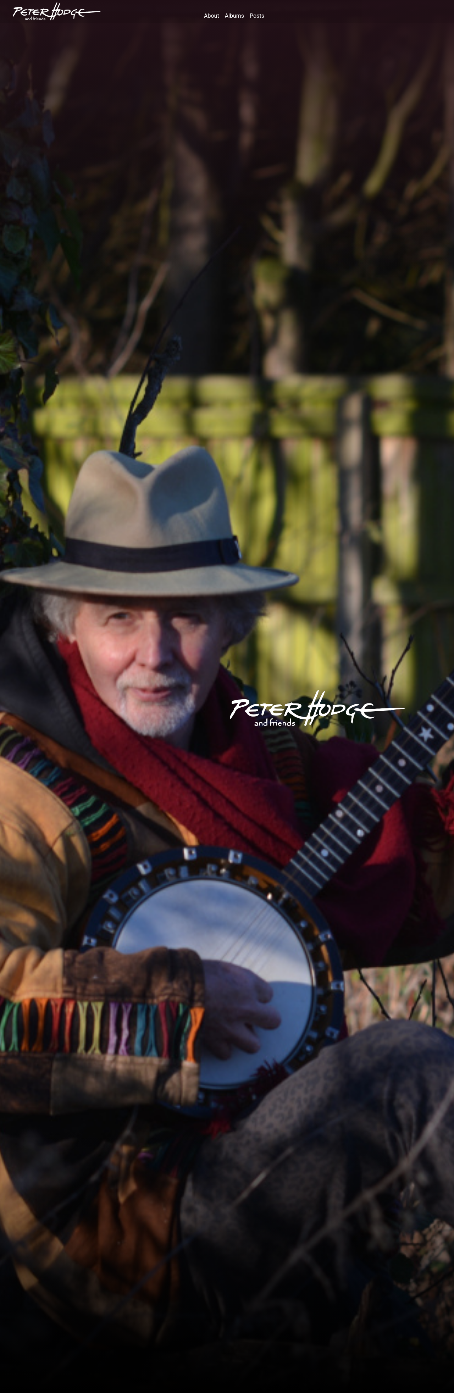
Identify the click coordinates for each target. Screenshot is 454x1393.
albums (234, 15)
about (211, 15)
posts (257, 15)
